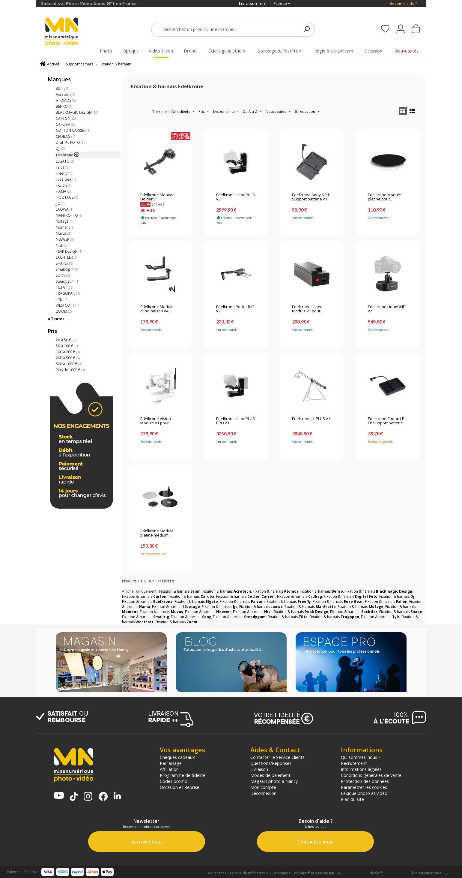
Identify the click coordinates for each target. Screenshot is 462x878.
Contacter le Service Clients (277, 757)
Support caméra (80, 64)
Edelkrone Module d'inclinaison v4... (157, 309)
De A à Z (253, 111)
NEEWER (65, 239)
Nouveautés (279, 111)
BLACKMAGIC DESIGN (77, 112)
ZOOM (64, 311)
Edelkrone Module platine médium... (157, 533)
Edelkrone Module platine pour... (384, 197)
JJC (60, 203)
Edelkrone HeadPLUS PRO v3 (235, 420)
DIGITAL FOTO (70, 142)
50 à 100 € (67, 345)
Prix (204, 111)
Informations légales (361, 769)
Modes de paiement (270, 775)
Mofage (64, 221)
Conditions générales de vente (371, 775)
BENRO (64, 106)
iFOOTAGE (67, 197)
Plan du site (352, 799)
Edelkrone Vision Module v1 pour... (155, 420)
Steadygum (67, 281)
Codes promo (173, 781)
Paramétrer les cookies (364, 787)
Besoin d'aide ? (403, 3)
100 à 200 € (68, 351)
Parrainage (171, 763)
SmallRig (67, 269)
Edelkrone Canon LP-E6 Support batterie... (387, 420)
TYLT (62, 299)
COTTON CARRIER (73, 130)
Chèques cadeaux (177, 757)
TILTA (64, 287)
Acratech (65, 94)
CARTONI (66, 118)
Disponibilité (227, 111)
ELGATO (65, 161)
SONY (63, 275)
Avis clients (183, 111)
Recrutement (354, 763)
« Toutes (56, 318)
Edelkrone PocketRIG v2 (235, 309)
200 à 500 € (68, 357)
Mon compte (263, 787)
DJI (60, 148)
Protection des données (365, 781)
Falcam (64, 167)
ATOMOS (66, 100)
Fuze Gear (66, 179)
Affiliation (169, 769)
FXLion (63, 185)
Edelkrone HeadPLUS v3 (235, 197)
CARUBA (65, 124)
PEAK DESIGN (69, 251)
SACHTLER (66, 257)
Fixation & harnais (115, 64)
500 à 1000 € (69, 363)
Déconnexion (263, 793)
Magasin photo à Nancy (274, 781)
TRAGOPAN (68, 293)
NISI (61, 245)
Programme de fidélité (182, 775)
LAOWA (64, 209)
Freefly (64, 173)
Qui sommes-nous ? (360, 757)
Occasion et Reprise (179, 787)
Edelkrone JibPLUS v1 (311, 418)
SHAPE (64, 263)
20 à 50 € (66, 339)
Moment (65, 227)
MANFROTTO (69, 215)
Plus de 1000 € (70, 369)
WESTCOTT (67, 305)
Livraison (259, 769)
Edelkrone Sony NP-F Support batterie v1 (311, 197)
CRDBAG (65, 136)
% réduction (307, 111)
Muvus (63, 233)
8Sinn (62, 88)
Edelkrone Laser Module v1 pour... (307, 309)
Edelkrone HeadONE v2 (386, 309)
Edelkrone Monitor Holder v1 (157, 197)
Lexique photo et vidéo (364, 793)
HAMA (63, 191)
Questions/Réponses (270, 763)
